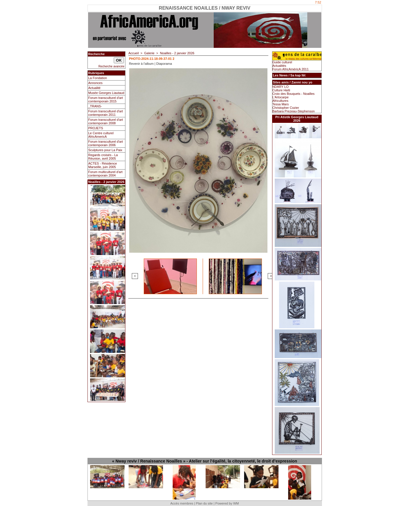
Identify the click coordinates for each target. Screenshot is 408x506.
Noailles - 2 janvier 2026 (177, 53)
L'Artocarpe (280, 97)
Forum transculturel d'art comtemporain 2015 (105, 99)
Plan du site (204, 503)
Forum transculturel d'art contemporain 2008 (105, 121)
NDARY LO (280, 86)
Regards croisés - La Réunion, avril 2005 (103, 156)
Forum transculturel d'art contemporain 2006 (105, 143)
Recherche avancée (112, 66)
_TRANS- (95, 106)
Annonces (95, 83)
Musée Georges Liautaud (106, 93)
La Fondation (97, 78)
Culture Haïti (281, 90)
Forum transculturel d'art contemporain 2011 (105, 112)
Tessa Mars (280, 104)
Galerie (149, 53)
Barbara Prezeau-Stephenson (293, 111)
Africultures (280, 100)
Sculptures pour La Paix (105, 150)
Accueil (133, 53)
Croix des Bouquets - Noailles (293, 93)
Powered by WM (227, 503)
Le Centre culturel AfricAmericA (101, 134)
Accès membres (181, 503)
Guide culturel (282, 62)
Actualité (94, 88)
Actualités (279, 65)
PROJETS (95, 128)
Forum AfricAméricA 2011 (290, 69)
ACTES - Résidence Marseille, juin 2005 (102, 165)
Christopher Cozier (285, 107)
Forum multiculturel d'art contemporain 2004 (105, 173)
